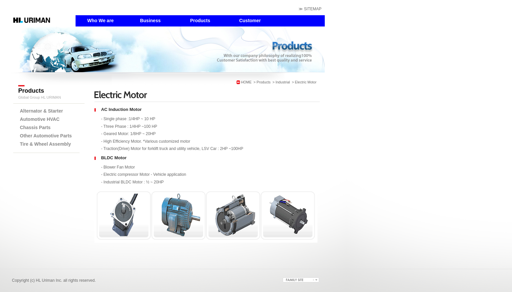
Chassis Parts (35, 127)
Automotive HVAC (40, 119)
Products (200, 20)
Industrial (282, 82)
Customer (250, 20)
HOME (246, 82)
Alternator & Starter (41, 111)
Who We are (100, 20)
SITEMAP (312, 9)
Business (150, 20)
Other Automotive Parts (46, 135)
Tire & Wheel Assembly (45, 144)
